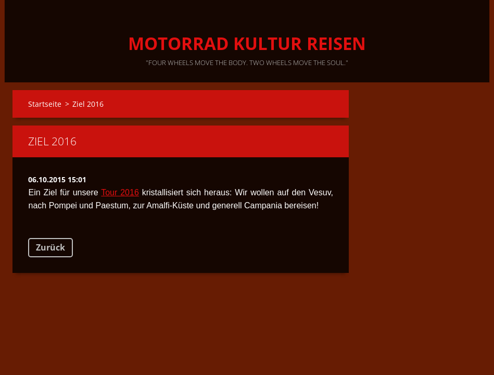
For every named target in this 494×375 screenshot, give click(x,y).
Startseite (44, 104)
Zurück (50, 247)
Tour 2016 (120, 192)
